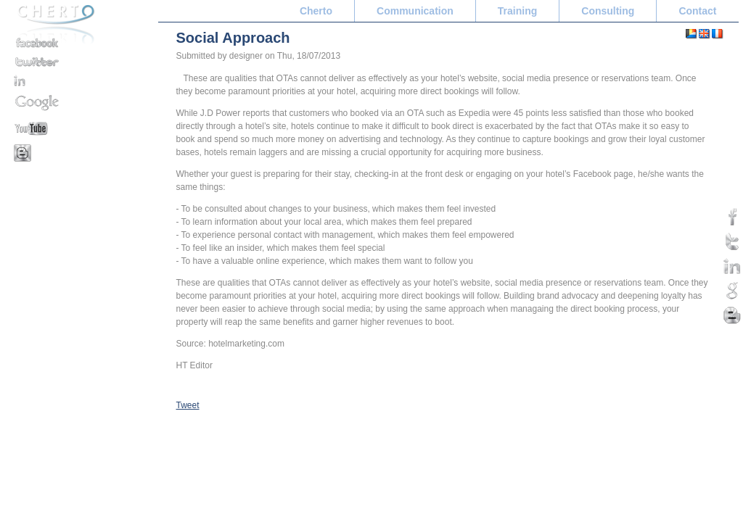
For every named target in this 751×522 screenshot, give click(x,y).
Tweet (188, 405)
